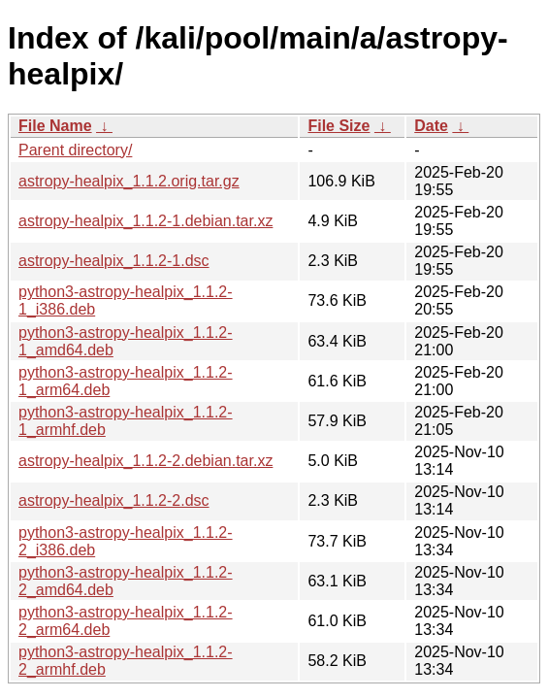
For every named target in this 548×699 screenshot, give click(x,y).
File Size (338, 125)
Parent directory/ (75, 150)
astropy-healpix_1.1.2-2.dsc (114, 500)
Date (431, 125)
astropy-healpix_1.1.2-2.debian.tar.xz (145, 460)
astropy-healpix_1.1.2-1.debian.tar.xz (145, 221)
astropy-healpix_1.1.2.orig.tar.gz (129, 181)
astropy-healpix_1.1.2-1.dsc (114, 260)
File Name (55, 125)
